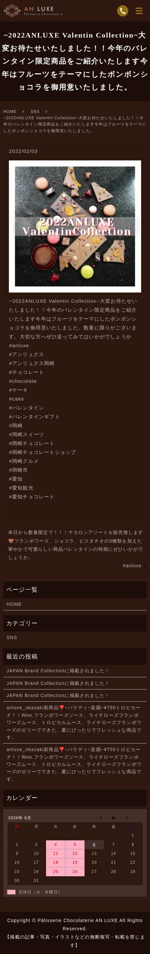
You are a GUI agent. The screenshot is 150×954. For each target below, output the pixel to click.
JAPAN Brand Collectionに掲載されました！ (58, 670)
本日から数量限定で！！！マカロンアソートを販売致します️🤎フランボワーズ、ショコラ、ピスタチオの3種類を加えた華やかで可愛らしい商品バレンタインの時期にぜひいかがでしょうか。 (75, 545)
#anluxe (132, 565)
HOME (10, 111)
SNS (35, 111)
